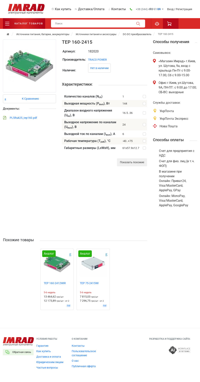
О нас (75, 360)
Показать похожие (132, 162)
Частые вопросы (47, 367)
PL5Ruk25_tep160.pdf (20, 118)
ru (151, 9)
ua (159, 9)
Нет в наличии (99, 68)
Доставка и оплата (48, 356)
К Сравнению (30, 98)
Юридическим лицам (49, 362)
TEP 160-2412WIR (55, 283)
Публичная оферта (84, 366)
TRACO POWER (97, 59)
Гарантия (42, 345)
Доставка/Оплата (91, 9)
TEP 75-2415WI (89, 283)
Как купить (63, 9)
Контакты (118, 9)
